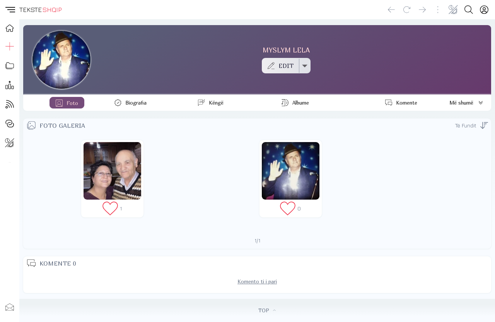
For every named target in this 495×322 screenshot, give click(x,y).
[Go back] (391, 9)
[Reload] (407, 9)
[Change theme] (453, 9)
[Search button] (468, 9)
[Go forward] (422, 9)
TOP (267, 310)
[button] (9, 9)
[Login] (484, 9)
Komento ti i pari (257, 281)
